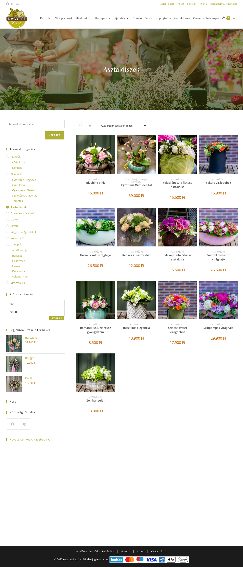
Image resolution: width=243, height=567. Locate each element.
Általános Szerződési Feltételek (95, 551)
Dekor (14, 219)
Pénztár (191, 3)
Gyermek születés (23, 190)
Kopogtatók (18, 238)
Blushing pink (95, 183)
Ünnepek (16, 244)
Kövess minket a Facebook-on (31, 439)
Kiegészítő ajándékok (24, 232)
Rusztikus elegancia (136, 328)
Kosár (181, 3)
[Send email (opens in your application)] (17, 4)
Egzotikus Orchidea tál (136, 185)
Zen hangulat (96, 400)
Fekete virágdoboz (218, 183)
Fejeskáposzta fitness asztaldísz (177, 185)
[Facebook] (12, 424)
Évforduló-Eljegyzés (24, 180)
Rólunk (203, 3)
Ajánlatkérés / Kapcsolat (223, 3)
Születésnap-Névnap (24, 195)
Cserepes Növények (139, 180)
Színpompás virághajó (218, 328)
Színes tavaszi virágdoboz (177, 330)
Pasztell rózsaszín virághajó (218, 257)
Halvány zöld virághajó (95, 255)
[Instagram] (24, 424)
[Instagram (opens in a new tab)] (12, 4)
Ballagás (17, 255)
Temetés (17, 201)
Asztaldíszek (95, 179)
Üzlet (140, 551)
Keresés (54, 135)
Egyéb (14, 226)
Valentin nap (20, 276)
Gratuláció (18, 185)
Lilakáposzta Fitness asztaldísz (177, 257)
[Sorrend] (122, 125)
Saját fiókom (168, 3)
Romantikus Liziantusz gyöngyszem (95, 330)
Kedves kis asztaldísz (136, 255)
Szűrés (57, 318)
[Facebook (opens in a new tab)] (8, 4)
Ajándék (16, 156)
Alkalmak (16, 174)
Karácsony (18, 271)
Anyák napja (19, 250)
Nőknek (17, 168)
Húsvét (16, 266)
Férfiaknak (18, 162)
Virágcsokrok (18, 283)
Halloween (18, 261)
